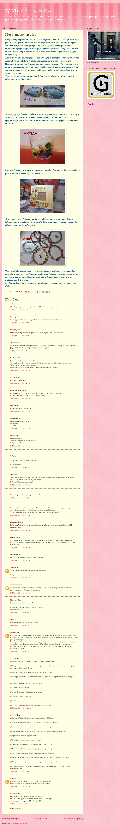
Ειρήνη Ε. (13, 537)
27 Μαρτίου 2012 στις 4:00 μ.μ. (20, 530)
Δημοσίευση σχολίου (14, 808)
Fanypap (13, 317)
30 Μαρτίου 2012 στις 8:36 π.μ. (20, 804)
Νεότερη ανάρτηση (10, 818)
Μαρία (12, 405)
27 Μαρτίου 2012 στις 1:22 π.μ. (20, 351)
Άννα (12, 619)
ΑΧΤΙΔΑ (13, 658)
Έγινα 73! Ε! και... (27, 9)
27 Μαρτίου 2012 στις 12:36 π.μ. (20, 310)
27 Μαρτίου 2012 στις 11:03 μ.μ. (20, 708)
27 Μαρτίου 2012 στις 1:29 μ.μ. (20, 515)
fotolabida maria (16, 390)
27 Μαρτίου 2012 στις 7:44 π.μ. (20, 398)
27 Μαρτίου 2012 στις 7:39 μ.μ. (20, 578)
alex (11, 778)
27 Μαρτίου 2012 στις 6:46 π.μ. (20, 370)
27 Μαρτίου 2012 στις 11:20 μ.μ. (20, 771)
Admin (12, 567)
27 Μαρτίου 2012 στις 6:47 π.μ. (20, 383)
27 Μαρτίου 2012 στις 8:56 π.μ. (20, 446)
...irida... (13, 377)
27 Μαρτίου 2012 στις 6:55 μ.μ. (20, 560)
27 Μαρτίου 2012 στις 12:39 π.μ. (20, 323)
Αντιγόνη (13, 632)
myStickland (14, 522)
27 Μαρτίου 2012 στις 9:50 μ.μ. (20, 593)
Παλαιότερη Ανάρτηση (73, 818)
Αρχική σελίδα (40, 818)
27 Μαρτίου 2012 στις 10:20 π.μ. (20, 485)
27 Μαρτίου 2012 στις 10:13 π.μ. (20, 467)
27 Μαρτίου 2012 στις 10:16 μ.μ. (20, 612)
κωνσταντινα (14, 585)
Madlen (12, 435)
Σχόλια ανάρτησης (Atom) (19, 823)
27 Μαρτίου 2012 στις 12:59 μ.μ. (20, 498)
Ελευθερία (13, 600)
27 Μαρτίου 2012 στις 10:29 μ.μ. (20, 625)
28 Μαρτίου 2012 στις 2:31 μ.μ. (20, 786)
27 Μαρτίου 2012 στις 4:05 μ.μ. (20, 547)
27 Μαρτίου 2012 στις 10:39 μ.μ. (20, 651)
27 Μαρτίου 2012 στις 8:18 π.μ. (20, 411)
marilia (12, 492)
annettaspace (14, 505)
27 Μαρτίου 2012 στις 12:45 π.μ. (20, 336)
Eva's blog (13, 330)
